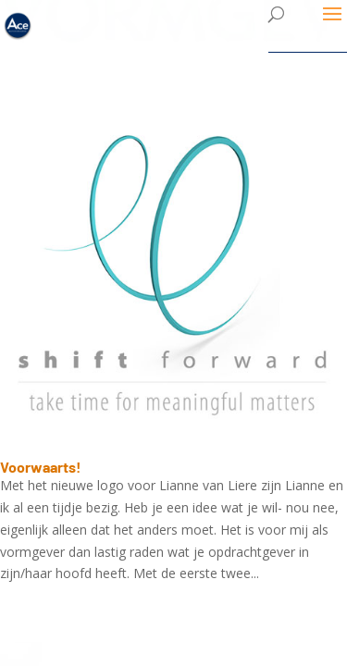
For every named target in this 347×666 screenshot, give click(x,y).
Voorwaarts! (40, 466)
